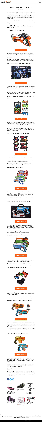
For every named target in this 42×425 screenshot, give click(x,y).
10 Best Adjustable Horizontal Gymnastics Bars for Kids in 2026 (11, 395)
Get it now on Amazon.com (21, 50)
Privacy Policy (11, 423)
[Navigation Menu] (40, 2)
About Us (2, 423)
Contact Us (7, 423)
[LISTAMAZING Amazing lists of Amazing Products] (6, 2)
